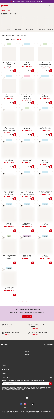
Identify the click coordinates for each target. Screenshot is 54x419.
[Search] (41, 5)
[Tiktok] (32, 404)
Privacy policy (21, 389)
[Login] (49, 5)
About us (27, 365)
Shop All (3, 10)
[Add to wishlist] (14, 45)
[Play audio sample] (3, 45)
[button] (43, 5)
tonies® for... (27, 369)
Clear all (19, 39)
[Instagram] (25, 404)
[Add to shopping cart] (14, 70)
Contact (5, 344)
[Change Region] (48, 344)
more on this (8, 326)
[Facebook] (21, 404)
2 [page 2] (22, 301)
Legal (27, 373)
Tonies (8, 10)
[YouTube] (29, 404)
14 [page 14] (31, 301)
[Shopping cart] (46, 5)
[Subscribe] (50, 383)
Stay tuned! (27, 377)
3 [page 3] (26, 301)
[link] (6, 21)
